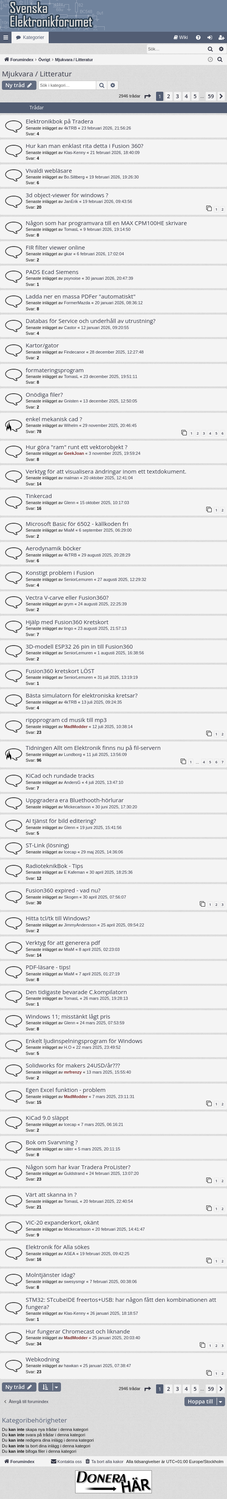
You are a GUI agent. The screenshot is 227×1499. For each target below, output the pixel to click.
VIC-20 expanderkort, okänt (62, 1222)
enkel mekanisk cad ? (54, 419)
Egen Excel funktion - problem (65, 1090)
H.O (68, 1047)
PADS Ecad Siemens (52, 272)
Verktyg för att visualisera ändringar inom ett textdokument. (106, 471)
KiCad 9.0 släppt (47, 1118)
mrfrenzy (73, 1072)
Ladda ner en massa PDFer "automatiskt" (80, 296)
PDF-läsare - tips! (48, 967)
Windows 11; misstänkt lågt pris (68, 1016)
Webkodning (42, 1359)
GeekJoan (74, 453)
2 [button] (168, 96)
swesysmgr (74, 1282)
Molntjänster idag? (50, 1275)
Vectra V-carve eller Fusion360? (67, 598)
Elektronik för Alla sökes (58, 1247)
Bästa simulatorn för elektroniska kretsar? (82, 695)
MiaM (69, 530)
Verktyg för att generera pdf (63, 943)
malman (71, 478)
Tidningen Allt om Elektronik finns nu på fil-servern (93, 748)
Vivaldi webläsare (49, 171)
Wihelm (71, 425)
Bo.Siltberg (74, 177)
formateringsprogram (55, 370)
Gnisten (71, 401)
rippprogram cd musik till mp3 (66, 720)
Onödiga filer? (44, 395)
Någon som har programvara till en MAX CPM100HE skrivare (106, 223)
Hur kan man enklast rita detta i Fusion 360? (84, 146)
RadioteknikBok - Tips (54, 866)
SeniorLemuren (78, 580)
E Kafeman (74, 872)
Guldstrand (74, 1173)
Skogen (71, 897)
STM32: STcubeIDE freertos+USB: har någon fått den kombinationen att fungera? (121, 1303)
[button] (147, 96)
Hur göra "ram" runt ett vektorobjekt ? (76, 447)
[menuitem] (180, 37)
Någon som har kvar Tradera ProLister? (78, 1167)
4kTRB (70, 128)
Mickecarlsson (77, 807)
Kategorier (33, 37)
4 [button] (186, 96)
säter (68, 1149)
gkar (68, 254)
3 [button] (177, 96)
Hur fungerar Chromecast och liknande (78, 1331)
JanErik (71, 202)
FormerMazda (77, 303)
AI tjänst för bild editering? (61, 821)
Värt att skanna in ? (51, 1195)
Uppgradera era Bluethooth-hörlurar (75, 800)
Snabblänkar (7, 39)
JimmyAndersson (80, 925)
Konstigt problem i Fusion (60, 573)
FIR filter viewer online (55, 247)
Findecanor (74, 352)
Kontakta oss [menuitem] (66, 1461)
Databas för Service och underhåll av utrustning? (90, 321)
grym (68, 604)
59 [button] (211, 96)
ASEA (69, 1254)
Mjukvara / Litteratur (37, 74)
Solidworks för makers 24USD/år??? (73, 1065)
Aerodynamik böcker (53, 548)
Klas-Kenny (75, 153)
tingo (68, 628)
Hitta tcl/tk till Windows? (58, 918)
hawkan (71, 1366)
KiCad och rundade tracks (60, 776)
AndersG (72, 782)
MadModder (76, 727)
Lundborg (73, 755)
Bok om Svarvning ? (52, 1142)
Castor (70, 328)
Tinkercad (39, 496)
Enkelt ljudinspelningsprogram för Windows (84, 1041)
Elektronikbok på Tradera (59, 121)
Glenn (69, 503)
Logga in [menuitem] (211, 39)
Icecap (70, 852)
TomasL (71, 229)
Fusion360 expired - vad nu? (63, 890)
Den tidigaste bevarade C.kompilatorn (76, 992)
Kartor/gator (42, 345)
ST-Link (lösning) (47, 845)
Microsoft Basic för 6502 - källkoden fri (77, 524)
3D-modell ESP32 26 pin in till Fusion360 (79, 647)
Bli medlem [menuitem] (223, 39)
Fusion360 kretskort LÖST (60, 671)
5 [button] (195, 96)
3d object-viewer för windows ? (67, 195)
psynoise (72, 278)
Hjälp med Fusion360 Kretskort (67, 622)
